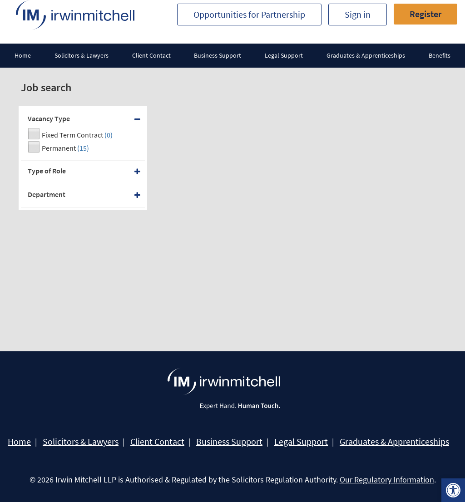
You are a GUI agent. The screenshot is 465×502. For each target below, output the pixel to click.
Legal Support (284, 55)
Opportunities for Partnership (249, 14)
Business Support (217, 55)
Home (23, 55)
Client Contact (151, 55)
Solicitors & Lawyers (81, 55)
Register (425, 14)
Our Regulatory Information (387, 479)
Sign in (358, 14)
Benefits (439, 55)
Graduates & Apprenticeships (365, 55)
